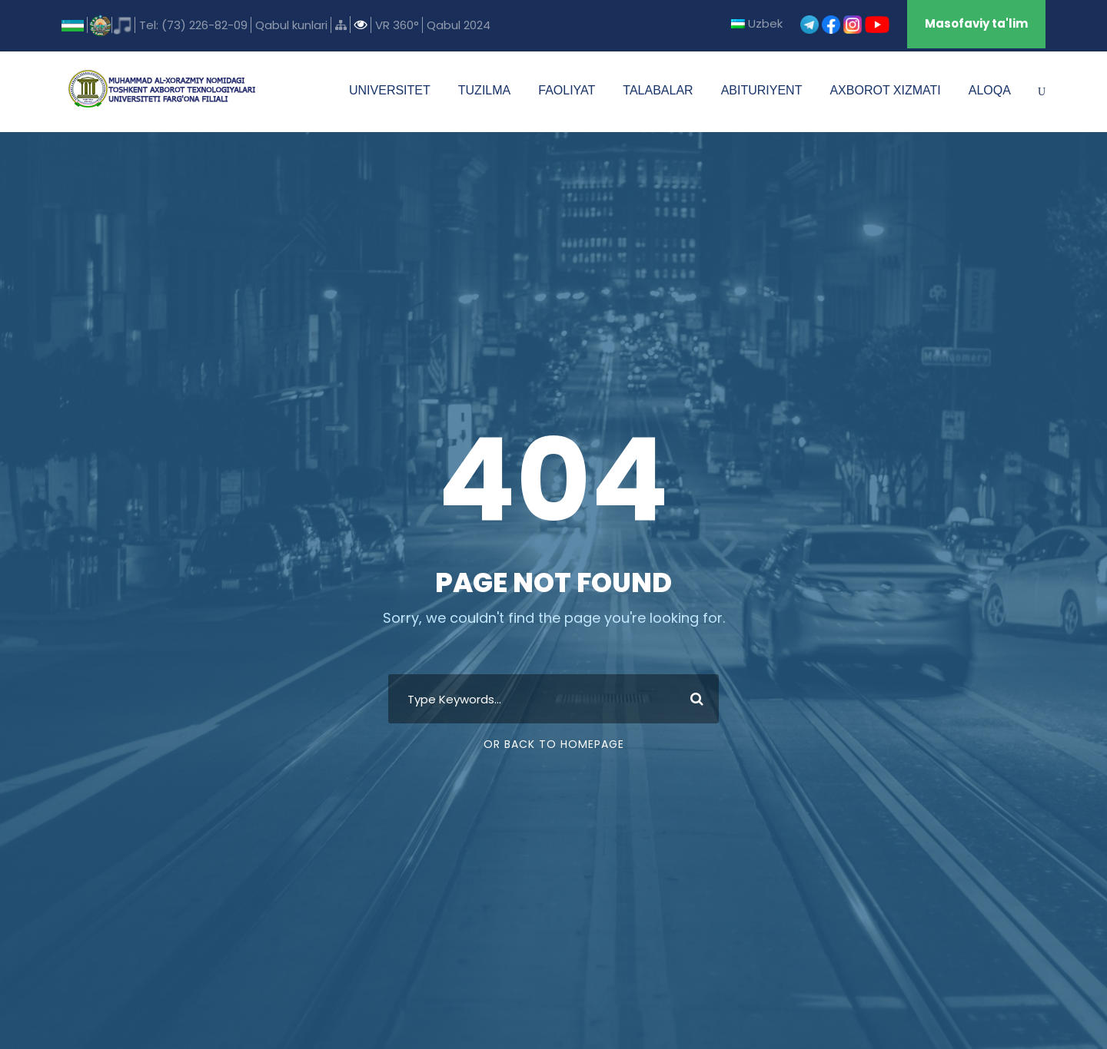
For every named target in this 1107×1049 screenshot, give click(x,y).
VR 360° (397, 25)
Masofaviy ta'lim (976, 23)
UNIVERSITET (389, 90)
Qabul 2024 (458, 25)
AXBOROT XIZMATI (884, 90)
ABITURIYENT (762, 90)
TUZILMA (484, 90)
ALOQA (990, 90)
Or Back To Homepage (554, 744)
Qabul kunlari (291, 25)
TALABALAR (658, 90)
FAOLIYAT (566, 90)
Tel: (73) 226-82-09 (193, 25)
